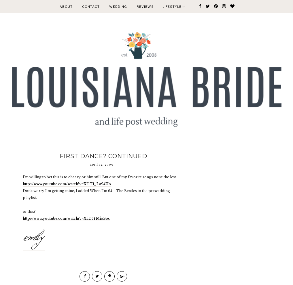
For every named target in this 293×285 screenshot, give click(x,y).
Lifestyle (173, 7)
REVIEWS (145, 7)
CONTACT (91, 7)
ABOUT (66, 7)
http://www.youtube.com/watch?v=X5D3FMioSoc (66, 218)
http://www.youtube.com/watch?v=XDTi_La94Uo (67, 184)
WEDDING (118, 7)
